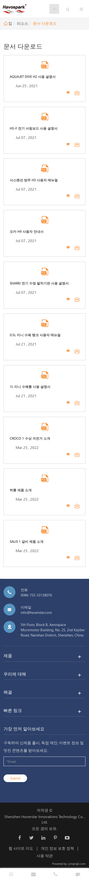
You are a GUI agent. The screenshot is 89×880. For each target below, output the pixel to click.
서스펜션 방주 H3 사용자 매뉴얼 (34, 180)
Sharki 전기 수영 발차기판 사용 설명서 (39, 283)
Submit (15, 778)
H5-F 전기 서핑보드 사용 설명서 (33, 128)
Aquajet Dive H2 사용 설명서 (33, 76)
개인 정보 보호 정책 (57, 848)
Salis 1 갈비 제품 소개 (26, 541)
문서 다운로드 (45, 23)
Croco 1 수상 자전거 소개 (30, 438)
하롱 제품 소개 (21, 490)
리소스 (22, 23)
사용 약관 (45, 855)
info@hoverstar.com (36, 612)
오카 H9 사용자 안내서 (26, 231)
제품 (8, 655)
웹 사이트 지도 (21, 848)
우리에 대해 (15, 674)
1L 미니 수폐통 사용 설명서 (30, 386)
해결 (8, 692)
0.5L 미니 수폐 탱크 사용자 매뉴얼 (35, 335)
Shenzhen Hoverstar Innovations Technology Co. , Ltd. (44, 819)
